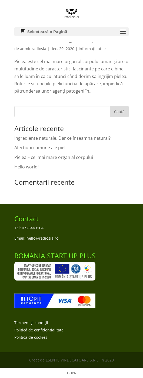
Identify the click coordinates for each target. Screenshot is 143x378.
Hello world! (26, 167)
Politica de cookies (30, 337)
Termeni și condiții (31, 322)
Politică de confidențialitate (39, 330)
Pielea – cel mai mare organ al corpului (53, 157)
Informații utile (92, 48)
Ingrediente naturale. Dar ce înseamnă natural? (62, 138)
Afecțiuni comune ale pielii (41, 148)
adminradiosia (33, 48)
